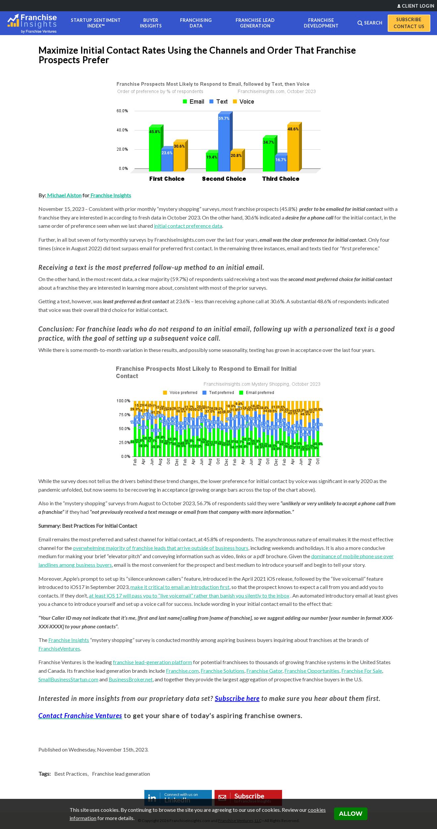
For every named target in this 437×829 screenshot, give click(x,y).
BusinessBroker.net (131, 679)
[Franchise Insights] (34, 23)
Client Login (418, 6)
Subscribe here (237, 698)
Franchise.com (182, 670)
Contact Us (409, 26)
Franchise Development (321, 23)
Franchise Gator (264, 670)
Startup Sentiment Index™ (96, 23)
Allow (351, 813)
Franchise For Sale (361, 670)
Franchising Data (196, 23)
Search (373, 22)
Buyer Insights (151, 23)
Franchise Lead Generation (255, 23)
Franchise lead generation (121, 773)
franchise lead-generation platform (152, 662)
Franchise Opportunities (311, 670)
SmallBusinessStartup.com (68, 679)
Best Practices (70, 773)
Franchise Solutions (222, 670)
